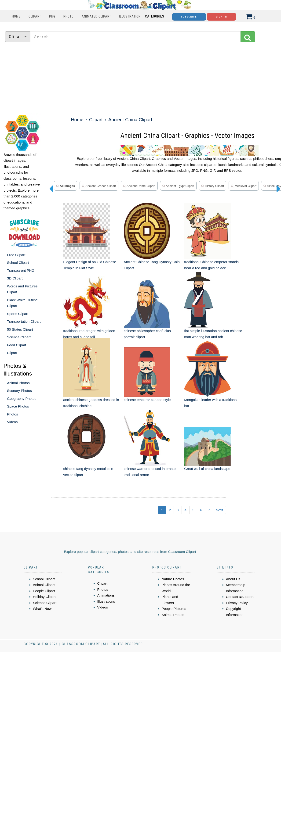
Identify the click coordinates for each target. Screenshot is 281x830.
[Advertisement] (140, 78)
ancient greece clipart (99, 186)
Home (16, 16)
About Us (233, 579)
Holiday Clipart (44, 597)
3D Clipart (15, 278)
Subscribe (189, 16)
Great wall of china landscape (207, 469)
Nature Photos (173, 579)
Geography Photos (21, 399)
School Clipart (18, 263)
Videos (12, 422)
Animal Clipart (44, 585)
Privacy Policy (237, 603)
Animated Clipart (96, 16)
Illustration (130, 16)
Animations (106, 595)
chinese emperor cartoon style (147, 400)
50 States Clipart (20, 329)
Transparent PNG (20, 270)
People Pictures (174, 609)
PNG (52, 16)
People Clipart (44, 591)
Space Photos (18, 406)
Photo (68, 16)
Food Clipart (16, 345)
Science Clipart (19, 337)
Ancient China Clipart (130, 119)
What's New (42, 609)
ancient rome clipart (139, 186)
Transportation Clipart (24, 321)
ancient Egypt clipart (178, 186)
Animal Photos (18, 383)
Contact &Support (240, 597)
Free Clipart (16, 255)
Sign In (221, 16)
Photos (12, 414)
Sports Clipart (17, 314)
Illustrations (106, 601)
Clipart (35, 16)
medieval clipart (243, 186)
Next (219, 510)
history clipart (212, 186)
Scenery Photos (19, 391)
